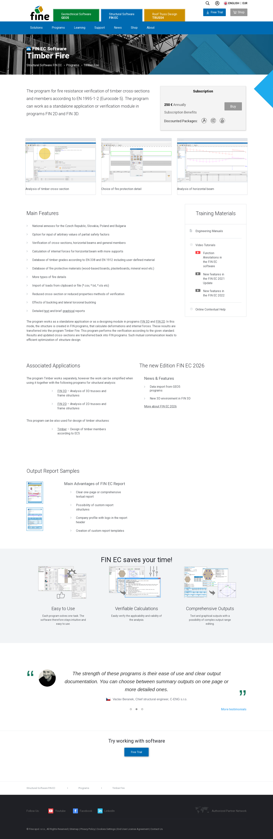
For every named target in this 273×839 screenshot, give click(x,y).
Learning (79, 27)
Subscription (203, 91)
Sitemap (74, 829)
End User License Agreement (133, 829)
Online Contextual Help (210, 309)
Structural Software (121, 16)
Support (99, 27)
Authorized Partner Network (229, 811)
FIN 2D (160, 321)
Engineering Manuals (209, 231)
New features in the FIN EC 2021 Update (214, 279)
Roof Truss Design (164, 16)
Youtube (60, 811)
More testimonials (233, 709)
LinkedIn (109, 811)
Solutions (36, 27)
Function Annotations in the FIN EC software (212, 259)
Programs (58, 27)
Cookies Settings (106, 829)
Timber (62, 429)
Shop (134, 27)
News (118, 27)
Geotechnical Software (76, 16)
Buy (233, 106)
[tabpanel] (63, 594)
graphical (69, 311)
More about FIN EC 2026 (160, 406)
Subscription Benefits (180, 112)
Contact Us (157, 829)
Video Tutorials (205, 245)
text (46, 311)
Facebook (86, 811)
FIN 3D (145, 321)
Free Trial (214, 12)
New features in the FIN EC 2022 (214, 293)
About (151, 27)
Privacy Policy (87, 829)
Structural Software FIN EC (44, 65)
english (233, 3)
